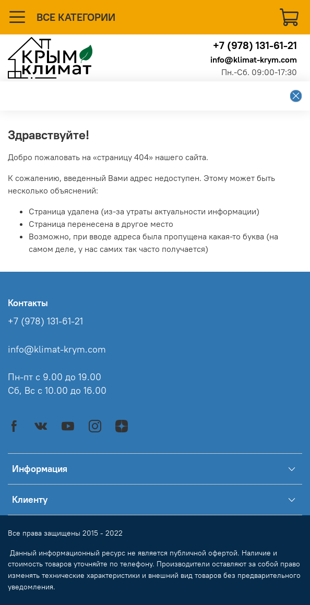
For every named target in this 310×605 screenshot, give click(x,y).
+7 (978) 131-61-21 (255, 45)
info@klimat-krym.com (253, 59)
